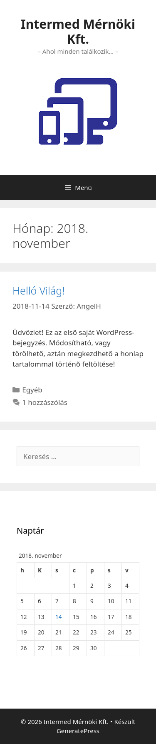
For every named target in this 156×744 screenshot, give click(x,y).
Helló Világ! (38, 290)
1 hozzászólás (44, 402)
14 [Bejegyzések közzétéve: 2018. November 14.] (58, 617)
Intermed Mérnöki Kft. (78, 31)
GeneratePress (78, 731)
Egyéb (32, 389)
